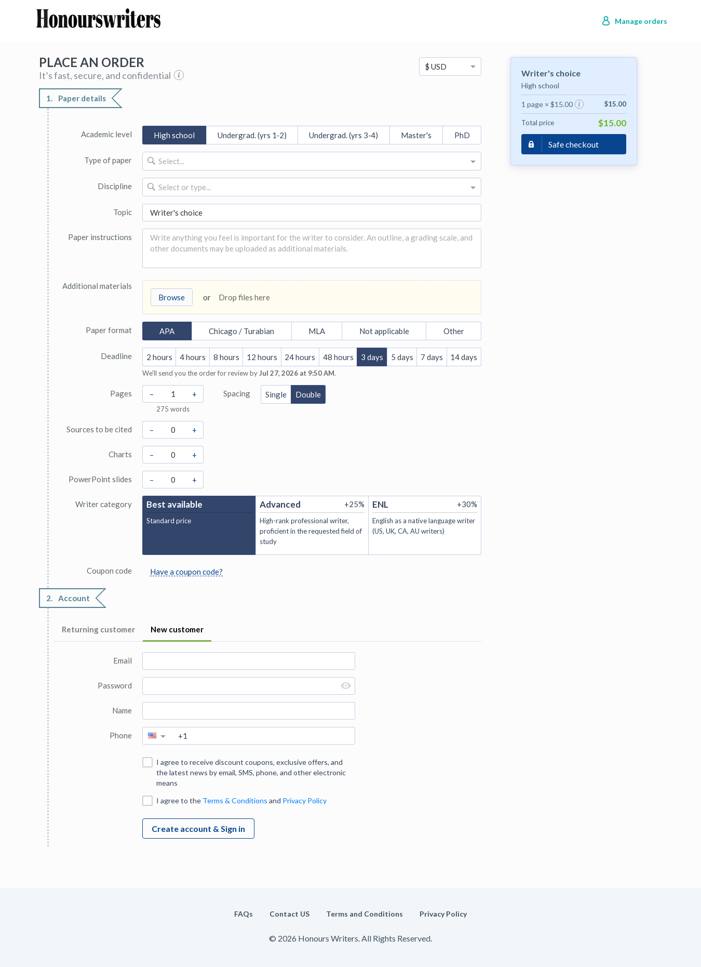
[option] (450, 66)
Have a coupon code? (186, 571)
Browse (171, 297)
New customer (177, 629)
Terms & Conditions (235, 800)
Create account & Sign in (198, 828)
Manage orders (641, 21)
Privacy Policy (304, 800)
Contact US (289, 913)
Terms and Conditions (364, 913)
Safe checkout (573, 144)
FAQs (243, 913)
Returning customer (98, 629)
